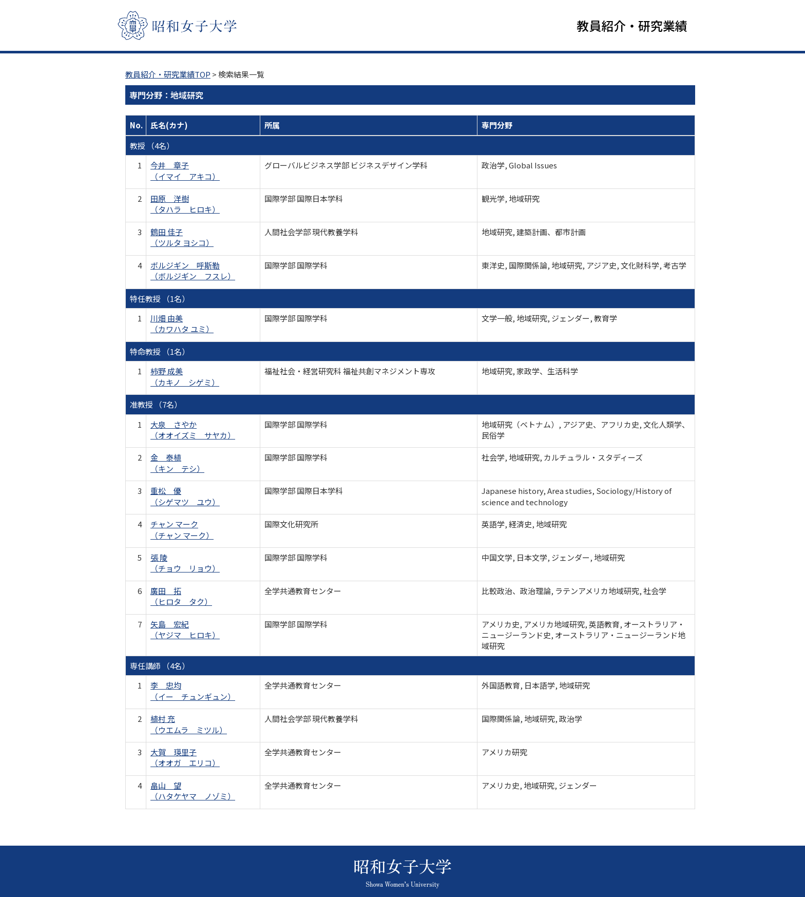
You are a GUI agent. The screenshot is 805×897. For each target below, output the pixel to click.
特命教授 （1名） (159, 352)
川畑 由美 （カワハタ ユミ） (182, 324)
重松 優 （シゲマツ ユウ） (185, 496)
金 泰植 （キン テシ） (177, 463)
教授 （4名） (152, 146)
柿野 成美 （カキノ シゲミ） (184, 377)
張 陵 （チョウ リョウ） (185, 563)
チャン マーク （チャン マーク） (182, 530)
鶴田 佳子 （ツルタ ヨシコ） (182, 238)
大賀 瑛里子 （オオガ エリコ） (185, 758)
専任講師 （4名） (159, 666)
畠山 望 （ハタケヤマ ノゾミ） (192, 791)
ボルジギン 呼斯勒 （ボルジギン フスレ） (192, 271)
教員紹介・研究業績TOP (167, 74)
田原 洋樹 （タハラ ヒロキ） (185, 204)
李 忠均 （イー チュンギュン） (192, 691)
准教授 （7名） (156, 404)
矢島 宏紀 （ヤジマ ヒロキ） (185, 630)
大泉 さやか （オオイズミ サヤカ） (192, 430)
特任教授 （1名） (159, 298)
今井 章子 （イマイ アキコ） (185, 171)
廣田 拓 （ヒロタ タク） (181, 596)
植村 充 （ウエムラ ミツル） (188, 724)
